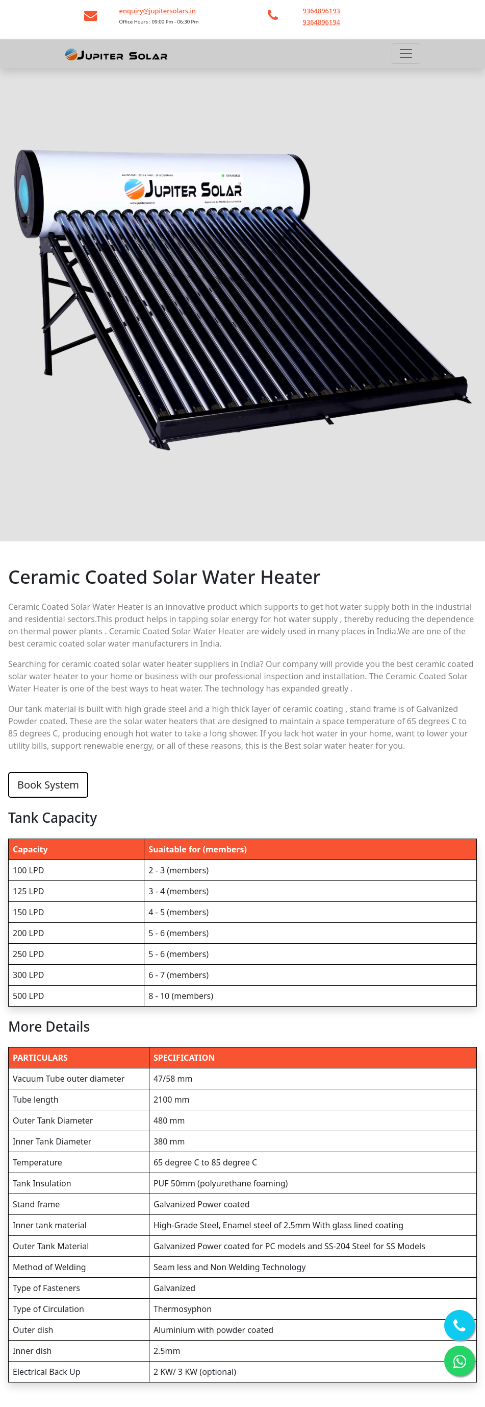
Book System (48, 785)
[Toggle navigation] (406, 53)
